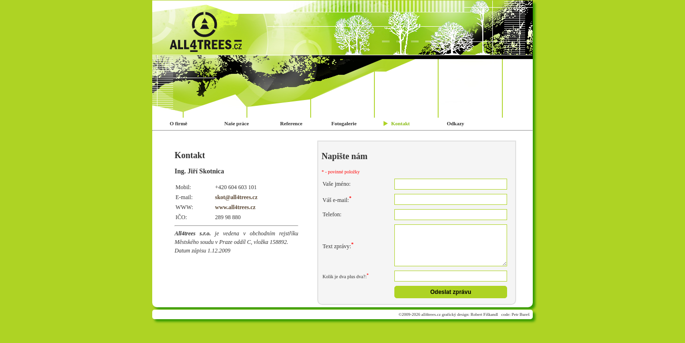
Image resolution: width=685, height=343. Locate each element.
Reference (291, 123)
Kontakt (400, 123)
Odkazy (454, 123)
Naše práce (236, 123)
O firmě (177, 123)
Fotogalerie (343, 123)
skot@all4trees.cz (236, 197)
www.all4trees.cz (235, 207)
